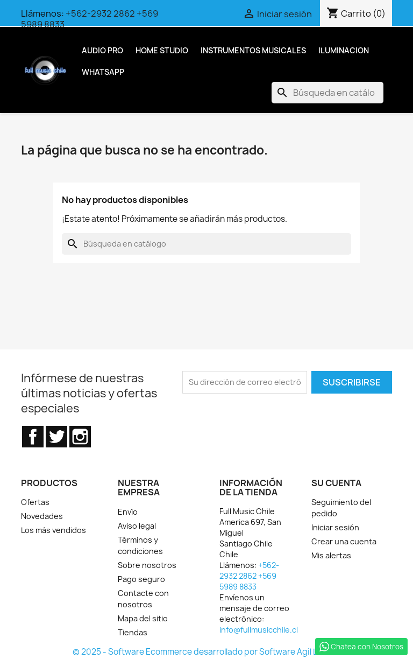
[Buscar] (327, 92)
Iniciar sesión (335, 527)
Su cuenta (336, 483)
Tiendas (132, 632)
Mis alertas (331, 555)
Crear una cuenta (343, 541)
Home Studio (162, 50)
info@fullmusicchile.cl (258, 630)
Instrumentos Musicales (253, 50)
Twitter (56, 436)
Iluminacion (343, 50)
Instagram (80, 436)
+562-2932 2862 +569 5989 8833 (89, 19)
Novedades (42, 516)
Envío (128, 512)
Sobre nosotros (147, 565)
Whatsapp (103, 72)
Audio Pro (102, 50)
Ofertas (35, 502)
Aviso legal (137, 526)
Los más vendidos (53, 530)
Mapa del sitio (143, 618)
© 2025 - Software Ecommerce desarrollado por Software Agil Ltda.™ (206, 651)
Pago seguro (141, 579)
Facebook (33, 436)
